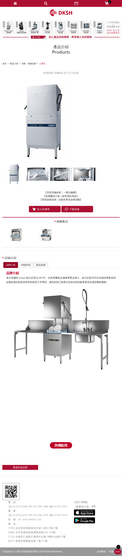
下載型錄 (72, 209)
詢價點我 (61, 445)
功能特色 (25, 264)
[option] (61, 121)
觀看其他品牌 (20, 467)
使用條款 (101, 551)
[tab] (10, 265)
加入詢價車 (41, 209)
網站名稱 (61, 12)
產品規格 (41, 264)
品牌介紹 (10, 264)
